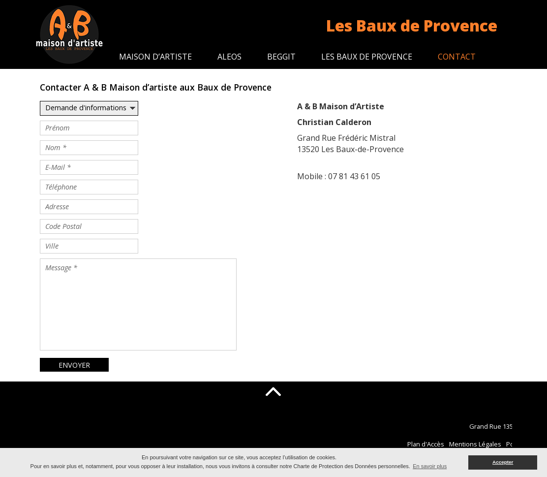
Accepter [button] (502, 462)
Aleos (229, 56)
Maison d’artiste (155, 56)
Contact (457, 56)
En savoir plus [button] (430, 466)
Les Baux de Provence (366, 56)
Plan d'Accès (466, 444)
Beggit (281, 56)
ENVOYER (74, 365)
